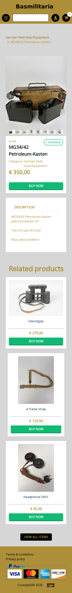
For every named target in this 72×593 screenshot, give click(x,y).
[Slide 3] (33, 132)
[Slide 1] (19, 132)
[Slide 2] (26, 132)
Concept (26, 585)
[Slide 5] (46, 132)
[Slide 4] (39, 132)
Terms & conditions (20, 554)
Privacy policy (15, 559)
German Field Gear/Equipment (27, 37)
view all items (36, 537)
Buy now (36, 186)
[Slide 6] (53, 132)
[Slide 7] (60, 132)
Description (24, 207)
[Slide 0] (12, 132)
